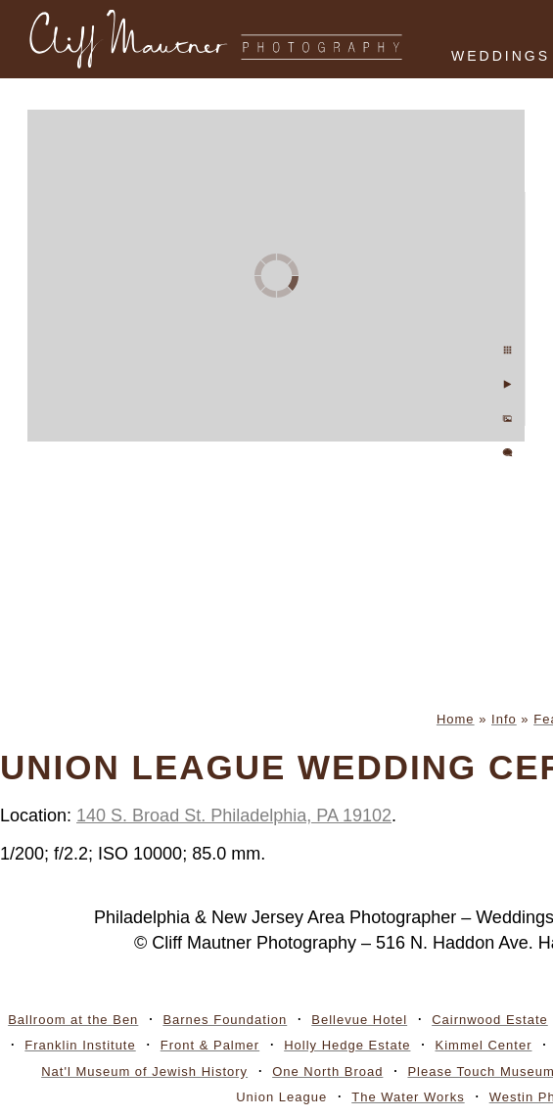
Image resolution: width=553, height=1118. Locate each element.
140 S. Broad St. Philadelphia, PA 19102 (234, 815)
